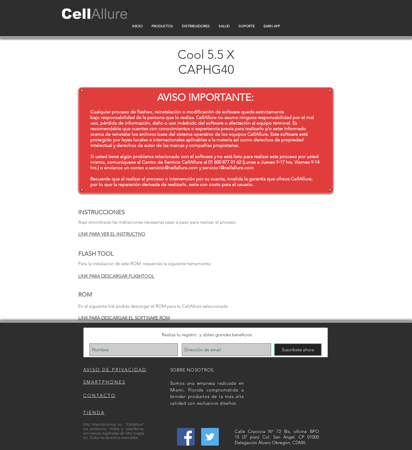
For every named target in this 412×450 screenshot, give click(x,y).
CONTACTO (99, 395)
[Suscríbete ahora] (298, 349)
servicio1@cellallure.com (228, 167)
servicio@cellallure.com (173, 167)
